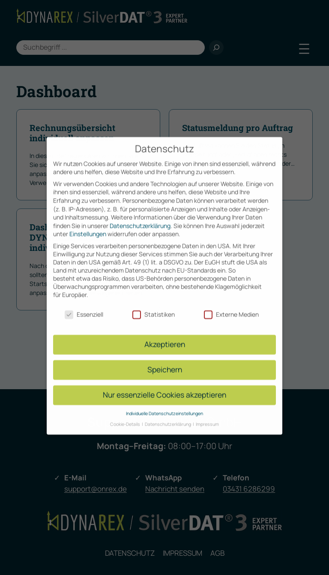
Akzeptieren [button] (164, 337)
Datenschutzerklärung (140, 219)
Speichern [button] (164, 363)
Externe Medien (231, 307)
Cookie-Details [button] (125, 417)
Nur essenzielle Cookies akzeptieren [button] (164, 388)
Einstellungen (87, 227)
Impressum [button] (207, 417)
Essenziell (84, 307)
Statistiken (153, 307)
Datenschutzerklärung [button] (168, 417)
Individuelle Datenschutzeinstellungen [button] (164, 407)
